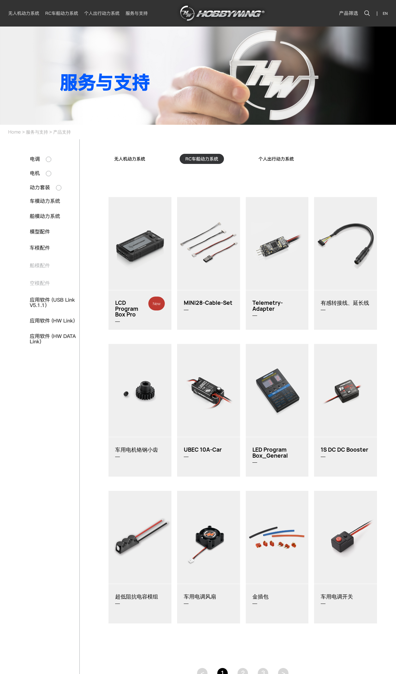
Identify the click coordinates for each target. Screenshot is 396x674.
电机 (40, 173)
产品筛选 (348, 13)
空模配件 (40, 283)
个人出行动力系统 (102, 13)
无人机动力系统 (23, 13)
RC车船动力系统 (61, 13)
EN (385, 13)
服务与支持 (137, 13)
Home (14, 132)
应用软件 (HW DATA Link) (53, 339)
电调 (40, 159)
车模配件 (40, 247)
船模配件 (40, 265)
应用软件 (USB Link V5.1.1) (52, 303)
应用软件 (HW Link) (52, 321)
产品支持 (62, 132)
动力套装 (45, 187)
